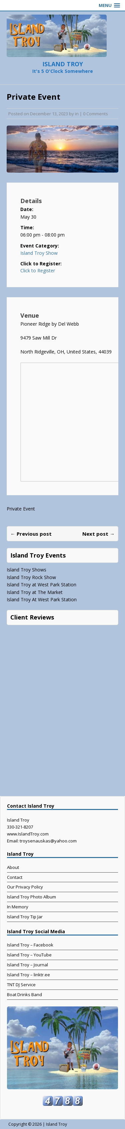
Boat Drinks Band (24, 994)
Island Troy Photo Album (31, 897)
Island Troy (56, 1124)
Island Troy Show (39, 253)
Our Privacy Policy (25, 887)
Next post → (98, 533)
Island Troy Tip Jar (25, 917)
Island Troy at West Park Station (41, 584)
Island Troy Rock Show (31, 577)
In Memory (17, 907)
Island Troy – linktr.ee (28, 975)
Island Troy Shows (26, 569)
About (13, 867)
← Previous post (31, 533)
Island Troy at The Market (35, 592)
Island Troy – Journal (27, 965)
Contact (14, 877)
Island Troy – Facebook (30, 945)
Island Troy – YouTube (29, 955)
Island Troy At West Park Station (42, 599)
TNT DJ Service (21, 985)
